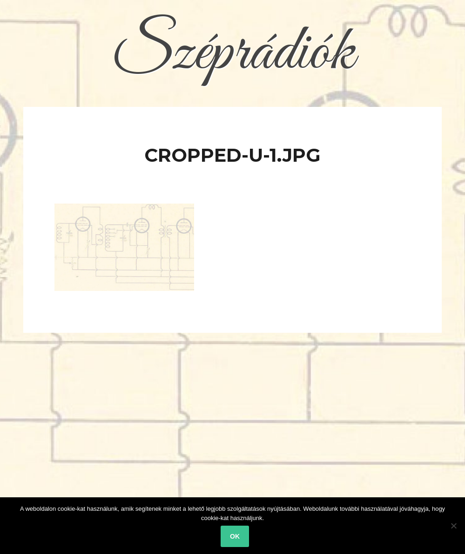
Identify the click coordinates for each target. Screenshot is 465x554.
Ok (235, 536)
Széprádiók (232, 53)
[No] (453, 525)
